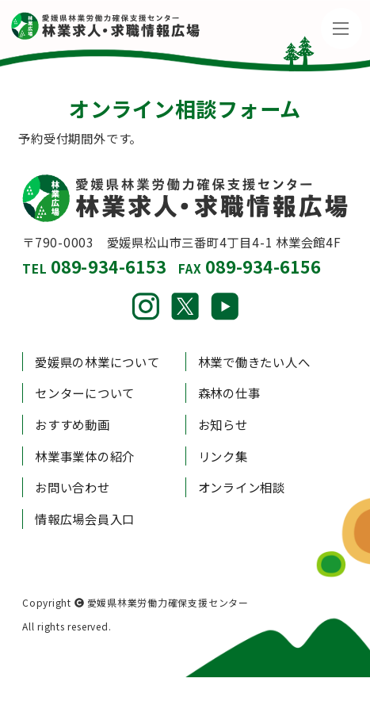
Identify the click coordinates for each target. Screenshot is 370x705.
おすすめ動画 (72, 424)
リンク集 (223, 456)
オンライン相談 (241, 487)
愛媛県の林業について (97, 361)
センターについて (85, 392)
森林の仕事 (229, 392)
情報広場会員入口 (85, 518)
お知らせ (223, 424)
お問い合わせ (72, 487)
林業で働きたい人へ (254, 361)
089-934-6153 (108, 266)
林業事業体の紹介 (85, 456)
